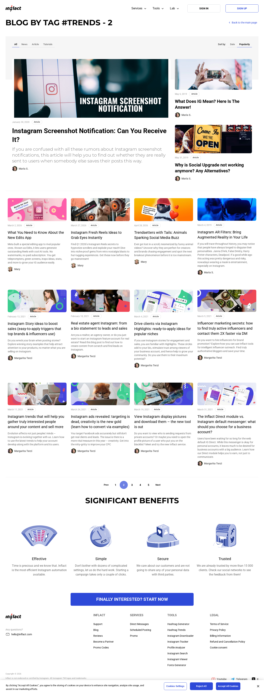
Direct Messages (139, 624)
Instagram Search (177, 653)
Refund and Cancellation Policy (227, 641)
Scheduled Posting (140, 629)
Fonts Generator (176, 665)
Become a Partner (103, 641)
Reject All (201, 686)
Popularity (244, 44)
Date (232, 44)
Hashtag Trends (176, 629)
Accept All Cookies (228, 686)
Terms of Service (219, 624)
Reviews (98, 635)
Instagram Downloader (180, 635)
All (15, 44)
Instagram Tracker (177, 641)
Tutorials (47, 44)
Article (35, 44)
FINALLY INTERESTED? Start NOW (132, 599)
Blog (95, 629)
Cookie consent (218, 647)
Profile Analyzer (176, 647)
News (24, 44)
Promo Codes (101, 647)
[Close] (258, 686)
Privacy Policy (218, 629)
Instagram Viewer (177, 659)
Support (97, 624)
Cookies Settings (175, 686)
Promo (134, 635)
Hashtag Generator (178, 624)
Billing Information (220, 635)
